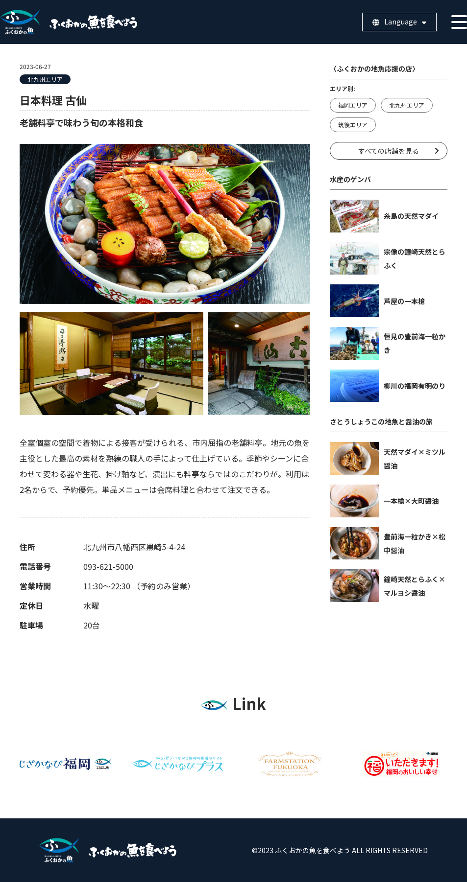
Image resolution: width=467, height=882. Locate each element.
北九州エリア (45, 79)
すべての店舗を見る (388, 151)
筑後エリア (353, 124)
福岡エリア (353, 105)
